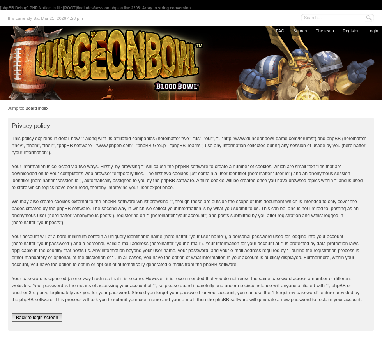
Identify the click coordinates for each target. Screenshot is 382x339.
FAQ (280, 30)
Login (373, 30)
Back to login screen (37, 317)
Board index (36, 108)
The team (325, 30)
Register (351, 30)
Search (300, 30)
